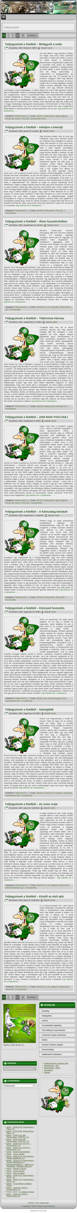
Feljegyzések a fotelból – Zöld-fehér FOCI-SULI (36, 417)
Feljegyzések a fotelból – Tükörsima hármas (34, 318)
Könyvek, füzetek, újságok (52, 1045)
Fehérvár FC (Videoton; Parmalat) (58, 793)
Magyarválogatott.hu (14, 1164)
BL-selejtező (52, 885)
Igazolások (48, 1070)
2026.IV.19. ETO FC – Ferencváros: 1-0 (18, 1144)
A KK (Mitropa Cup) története (53, 1030)
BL (45, 885)
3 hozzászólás (26, 795)
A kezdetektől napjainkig (51, 1025)
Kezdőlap (45, 1011)
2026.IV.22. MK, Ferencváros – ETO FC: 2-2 (17, 1136)
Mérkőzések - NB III (52, 1068)
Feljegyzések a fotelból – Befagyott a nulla (33, 44)
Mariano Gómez (19, 1169)
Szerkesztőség (48, 1049)
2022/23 (40, 116)
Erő (37, 1203)
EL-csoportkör (53, 307)
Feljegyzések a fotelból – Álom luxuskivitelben (36, 221)
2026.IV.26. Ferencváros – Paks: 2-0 (20, 1128)
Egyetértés (44, 1203)
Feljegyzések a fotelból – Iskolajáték (29, 709)
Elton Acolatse (19, 1173)
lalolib (50, 48)
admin (8, 1127)
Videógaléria (47, 1016)
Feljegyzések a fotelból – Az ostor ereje (31, 804)
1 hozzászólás (14, 309)
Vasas (58, 597)
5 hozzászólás (36, 503)
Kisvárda (59, 406)
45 (23, 35)
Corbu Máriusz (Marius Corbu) (19, 1185)
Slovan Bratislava (13, 888)
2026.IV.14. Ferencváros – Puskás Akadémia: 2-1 (20, 1157)
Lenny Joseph (19, 1154)
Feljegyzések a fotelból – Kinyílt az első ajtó (34, 896)
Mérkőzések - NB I (51, 1066)
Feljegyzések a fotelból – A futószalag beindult (36, 511)
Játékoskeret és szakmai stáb (56, 1063)
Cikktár (44, 1040)
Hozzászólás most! (38, 119)
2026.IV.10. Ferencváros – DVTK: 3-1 (20, 1176)
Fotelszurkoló (19, 116)
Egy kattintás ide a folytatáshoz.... (31, 205)
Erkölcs (31, 1203)
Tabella (47, 1072)
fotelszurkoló (49, 116)
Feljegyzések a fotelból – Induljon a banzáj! (34, 127)
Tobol (8, 989)
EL (45, 307)
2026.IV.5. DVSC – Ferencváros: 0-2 (17, 1189)
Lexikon (45, 1021)
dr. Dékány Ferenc (26, 1192)
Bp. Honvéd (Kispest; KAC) (55, 698)
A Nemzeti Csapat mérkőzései (54, 1035)
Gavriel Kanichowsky (21, 1152)
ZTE (57, 210)
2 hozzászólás (20, 989)
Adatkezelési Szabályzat (51, 1054)
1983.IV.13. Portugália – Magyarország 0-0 (20, 1165)
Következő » (32, 35)
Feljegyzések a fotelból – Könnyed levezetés (34, 608)
